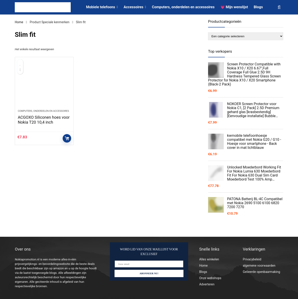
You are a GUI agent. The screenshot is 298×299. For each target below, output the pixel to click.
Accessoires (133, 7)
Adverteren (206, 284)
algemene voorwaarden (259, 265)
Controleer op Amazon (67, 138)
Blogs (258, 7)
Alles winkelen (209, 259)
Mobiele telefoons (100, 7)
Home (19, 22)
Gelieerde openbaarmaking (261, 272)
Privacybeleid (252, 259)
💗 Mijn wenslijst (234, 7)
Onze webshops (210, 278)
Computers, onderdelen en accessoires (183, 7)
